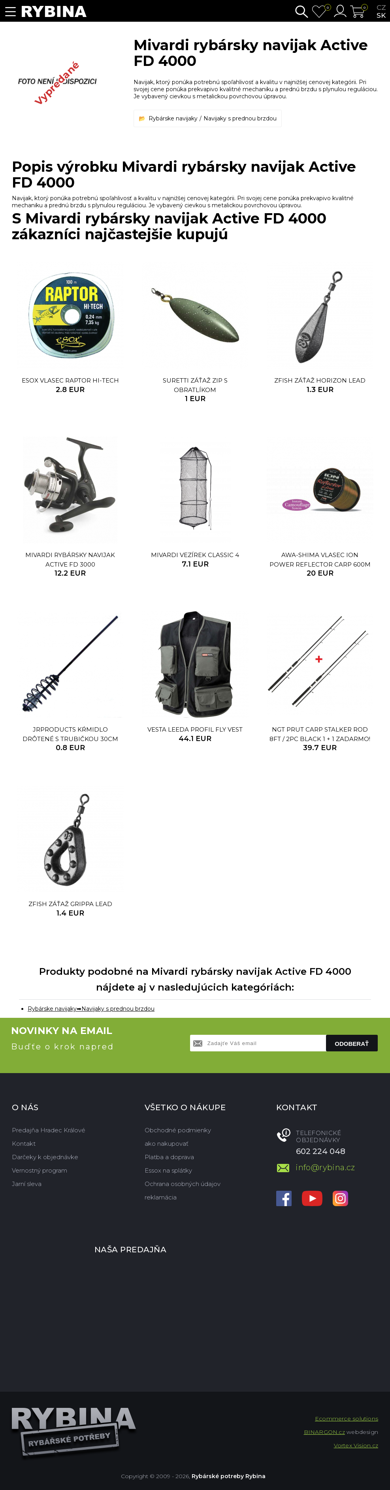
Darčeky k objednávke (45, 1157)
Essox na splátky (168, 1170)
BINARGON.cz (324, 1432)
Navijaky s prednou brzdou (240, 118)
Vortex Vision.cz (356, 1445)
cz (381, 7)
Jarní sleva (26, 1184)
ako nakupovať (166, 1143)
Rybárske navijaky (173, 118)
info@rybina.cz (325, 1167)
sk (381, 15)
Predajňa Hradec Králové (48, 1130)
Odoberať (352, 1043)
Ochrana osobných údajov (182, 1184)
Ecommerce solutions (346, 1418)
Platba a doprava (169, 1157)
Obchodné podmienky (178, 1130)
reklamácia (161, 1197)
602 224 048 (320, 1151)
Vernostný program (39, 1170)
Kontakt (24, 1143)
